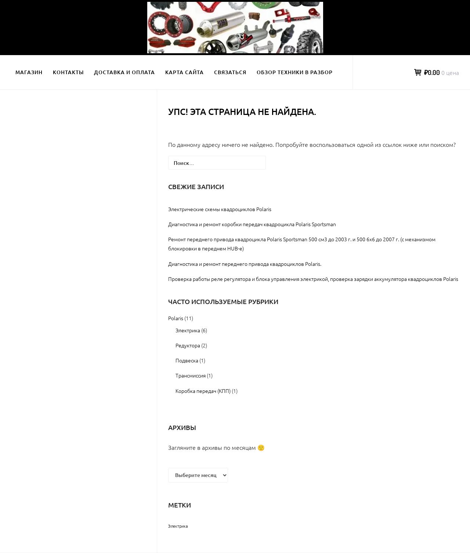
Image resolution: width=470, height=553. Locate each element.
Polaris (175, 318)
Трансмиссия (191, 375)
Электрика (188, 330)
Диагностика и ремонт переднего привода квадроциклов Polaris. (244, 263)
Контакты (68, 72)
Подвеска (187, 360)
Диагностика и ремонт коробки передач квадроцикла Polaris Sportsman (252, 224)
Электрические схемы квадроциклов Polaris (219, 209)
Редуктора (188, 345)
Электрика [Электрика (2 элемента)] (178, 526)
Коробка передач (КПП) (203, 390)
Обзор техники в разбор (295, 72)
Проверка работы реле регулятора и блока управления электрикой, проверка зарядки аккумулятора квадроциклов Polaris (313, 278)
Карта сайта (184, 72)
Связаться (230, 72)
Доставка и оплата (124, 72)
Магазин (29, 72)
